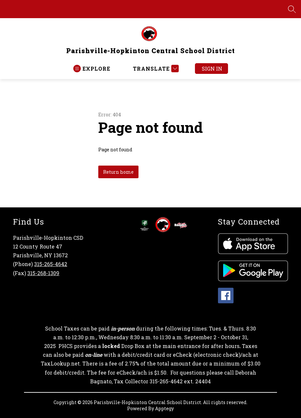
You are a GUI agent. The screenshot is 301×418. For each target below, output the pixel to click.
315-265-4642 (50, 264)
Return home (118, 172)
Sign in (212, 68)
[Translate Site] (155, 68)
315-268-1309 (43, 273)
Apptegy (164, 408)
